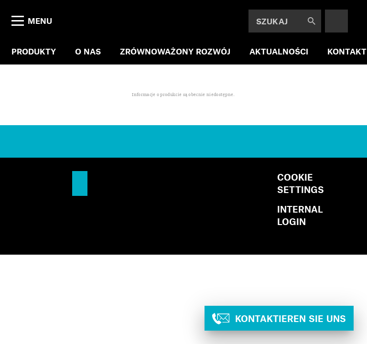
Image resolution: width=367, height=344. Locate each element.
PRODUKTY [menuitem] (33, 51)
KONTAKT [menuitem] (347, 51)
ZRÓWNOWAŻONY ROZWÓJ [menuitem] (175, 51)
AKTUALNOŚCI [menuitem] (278, 51)
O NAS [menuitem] (88, 51)
